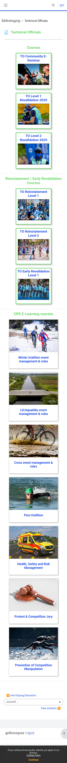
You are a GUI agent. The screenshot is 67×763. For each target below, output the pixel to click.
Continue (33, 759)
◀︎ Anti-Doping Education (21, 695)
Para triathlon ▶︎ (51, 708)
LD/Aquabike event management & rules (33, 412)
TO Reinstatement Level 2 (33, 233)
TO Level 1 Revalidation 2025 (33, 98)
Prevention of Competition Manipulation (33, 667)
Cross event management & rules (33, 464)
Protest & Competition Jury (33, 616)
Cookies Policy (33, 755)
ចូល (62, 5)
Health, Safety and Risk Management (33, 566)
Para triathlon (33, 515)
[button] (53, 5)
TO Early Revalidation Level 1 (33, 273)
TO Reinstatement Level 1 (33, 194)
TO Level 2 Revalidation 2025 (33, 138)
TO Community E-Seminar (33, 58)
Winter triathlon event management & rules (33, 359)
